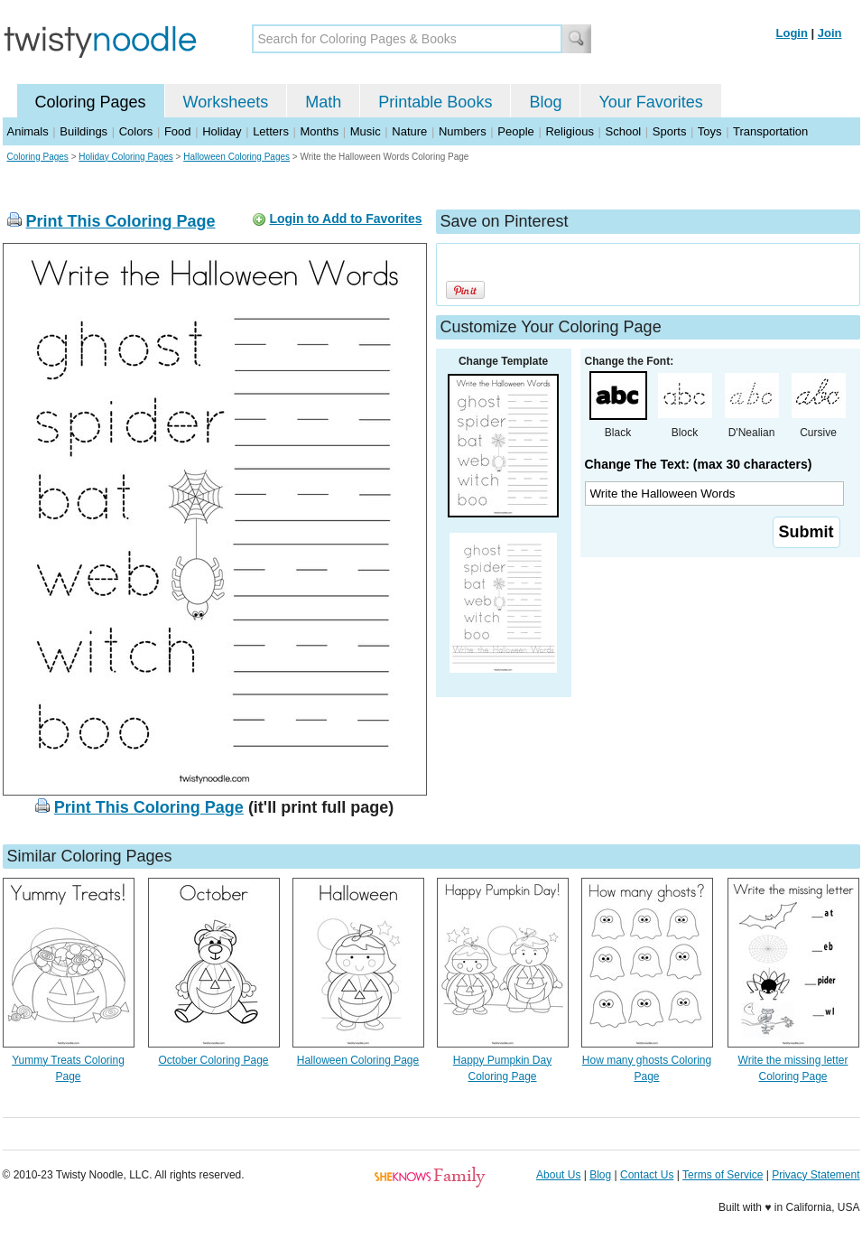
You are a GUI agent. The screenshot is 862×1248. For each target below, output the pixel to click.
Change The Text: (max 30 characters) (698, 464)
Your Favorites (650, 102)
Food (177, 131)
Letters (271, 131)
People (515, 131)
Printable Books (435, 102)
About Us (558, 1175)
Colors (136, 131)
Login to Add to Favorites (345, 218)
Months (320, 131)
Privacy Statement (815, 1175)
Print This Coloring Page (121, 221)
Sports (670, 131)
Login (792, 33)
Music (365, 131)
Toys (710, 131)
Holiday (221, 131)
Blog (545, 102)
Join (830, 33)
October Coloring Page (213, 1060)
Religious (569, 131)
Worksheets (226, 102)
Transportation (770, 131)
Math (323, 102)
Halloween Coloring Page (358, 1060)
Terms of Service (722, 1175)
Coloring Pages (90, 102)
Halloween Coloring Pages (236, 157)
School (624, 131)
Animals (28, 131)
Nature (409, 131)
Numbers (463, 131)
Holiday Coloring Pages (126, 157)
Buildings (83, 131)
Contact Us (646, 1175)
